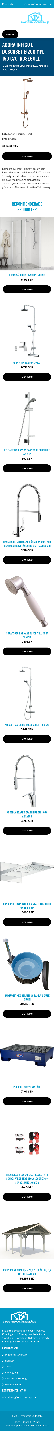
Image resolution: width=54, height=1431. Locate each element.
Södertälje (9, 4)
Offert (10, 34)
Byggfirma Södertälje (16, 1354)
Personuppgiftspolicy (17, 1425)
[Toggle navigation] (6, 19)
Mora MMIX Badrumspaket (27, 362)
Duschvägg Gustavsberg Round (27, 275)
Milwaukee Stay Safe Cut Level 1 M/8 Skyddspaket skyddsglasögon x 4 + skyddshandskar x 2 (27, 1178)
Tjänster (9, 1360)
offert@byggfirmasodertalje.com (37, 4)
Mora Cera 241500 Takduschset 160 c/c (27, 724)
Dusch (29, 134)
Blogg (17, 1422)
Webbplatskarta (40, 1425)
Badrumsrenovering (16, 1378)
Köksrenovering (13, 1384)
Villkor (36, 1422)
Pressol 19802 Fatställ (27, 1087)
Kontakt (26, 1422)
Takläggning (12, 1372)
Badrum (20, 134)
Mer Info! (27, 156)
